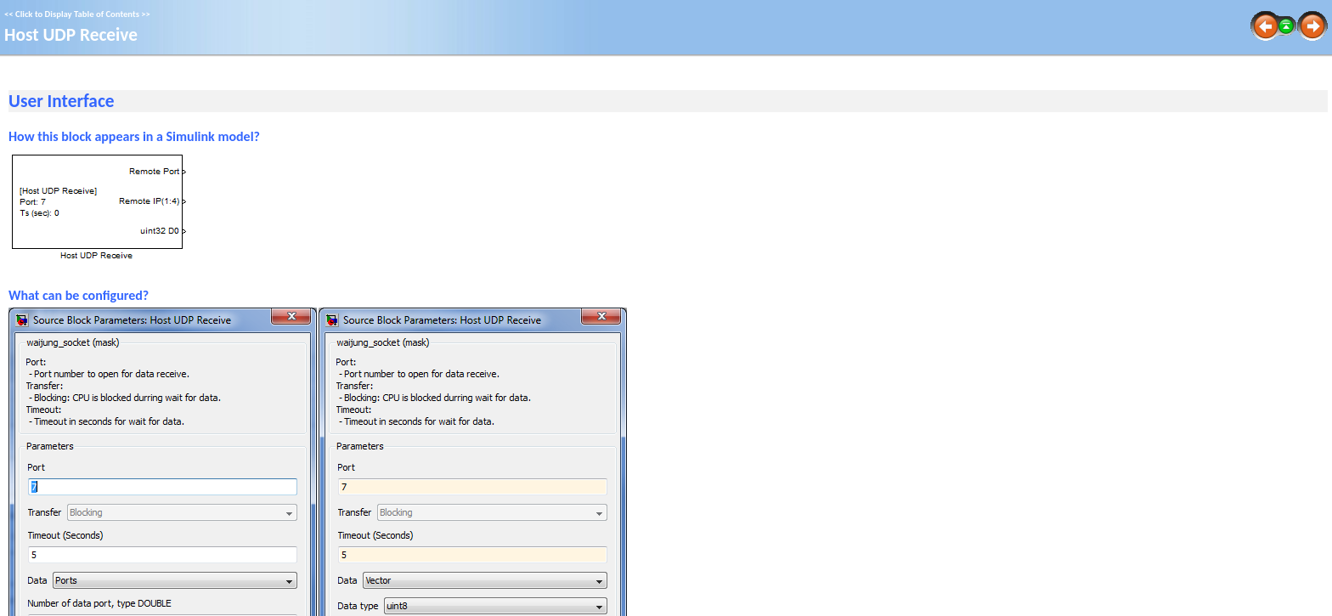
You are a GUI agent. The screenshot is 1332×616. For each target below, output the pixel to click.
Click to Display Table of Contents (77, 14)
